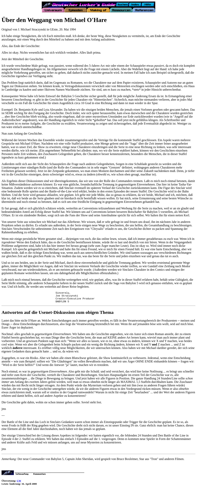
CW (19, 483)
